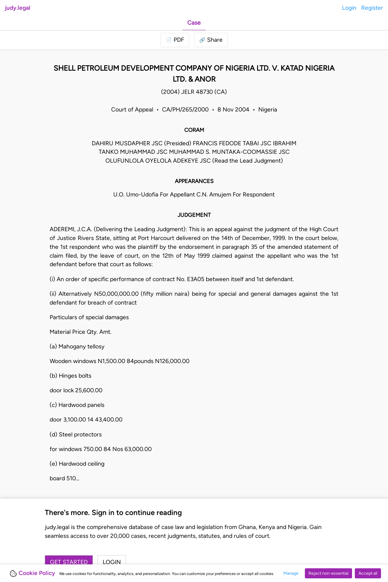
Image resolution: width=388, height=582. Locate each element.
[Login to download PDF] (174, 40)
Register (372, 7)
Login (349, 7)
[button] (211, 40)
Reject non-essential (328, 573)
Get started (69, 562)
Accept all (367, 573)
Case (194, 22)
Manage (290, 573)
